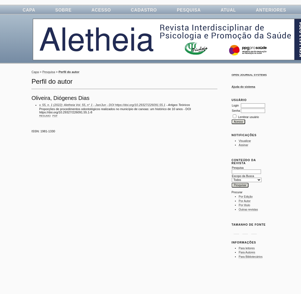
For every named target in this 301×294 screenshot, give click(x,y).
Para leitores (247, 248)
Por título (244, 205)
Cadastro (144, 10)
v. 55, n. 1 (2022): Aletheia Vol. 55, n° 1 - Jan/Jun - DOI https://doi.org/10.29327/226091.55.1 (102, 105)
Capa (29, 10)
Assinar (243, 145)
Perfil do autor (69, 72)
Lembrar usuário (248, 117)
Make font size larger (254, 231)
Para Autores (247, 252)
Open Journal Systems (249, 74)
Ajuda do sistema (243, 86)
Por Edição (246, 196)
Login (235, 105)
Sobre (63, 10)
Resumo (45, 115)
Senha (236, 110)
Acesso (101, 10)
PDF (55, 115)
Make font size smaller (236, 231)
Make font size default (245, 231)
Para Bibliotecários (250, 256)
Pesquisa (189, 10)
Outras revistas (248, 209)
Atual (228, 10)
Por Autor (244, 201)
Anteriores (271, 10)
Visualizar (245, 140)
